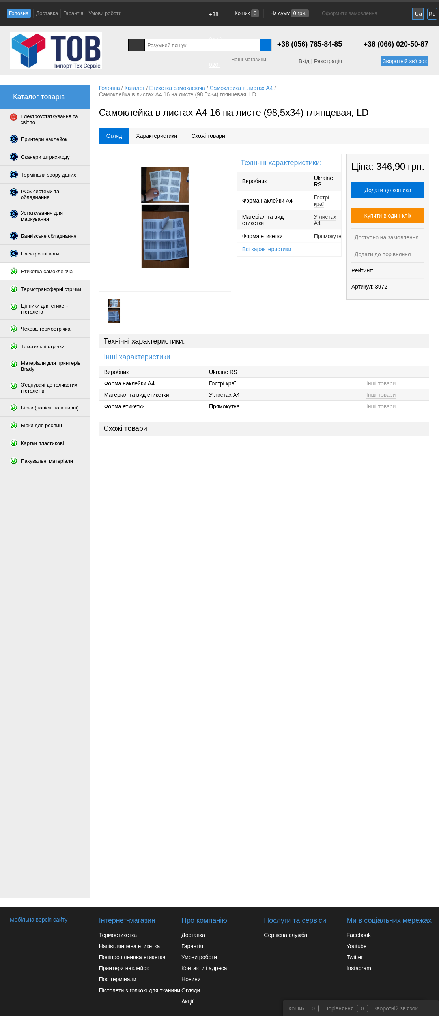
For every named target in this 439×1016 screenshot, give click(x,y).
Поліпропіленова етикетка (132, 957)
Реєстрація (328, 61)
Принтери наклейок (124, 968)
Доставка (47, 13)
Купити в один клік (387, 215)
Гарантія (73, 13)
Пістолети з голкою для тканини (139, 990)
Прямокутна (329, 236)
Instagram (359, 968)
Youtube (357, 946)
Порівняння (339, 1008)
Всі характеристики (266, 249)
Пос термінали (117, 979)
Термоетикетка (118, 935)
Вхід (304, 61)
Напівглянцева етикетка (129, 946)
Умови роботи (104, 13)
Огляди (190, 990)
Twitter (355, 957)
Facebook (359, 935)
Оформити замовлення (349, 13)
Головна (18, 13)
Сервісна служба (285, 935)
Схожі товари (208, 136)
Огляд (114, 136)
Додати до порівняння (382, 254)
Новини (191, 979)
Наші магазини (248, 59)
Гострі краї (321, 200)
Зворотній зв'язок (405, 61)
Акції (187, 1001)
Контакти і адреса (204, 968)
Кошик (246, 13)
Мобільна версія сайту (38, 919)
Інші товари (381, 383)
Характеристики (156, 136)
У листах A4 (325, 220)
